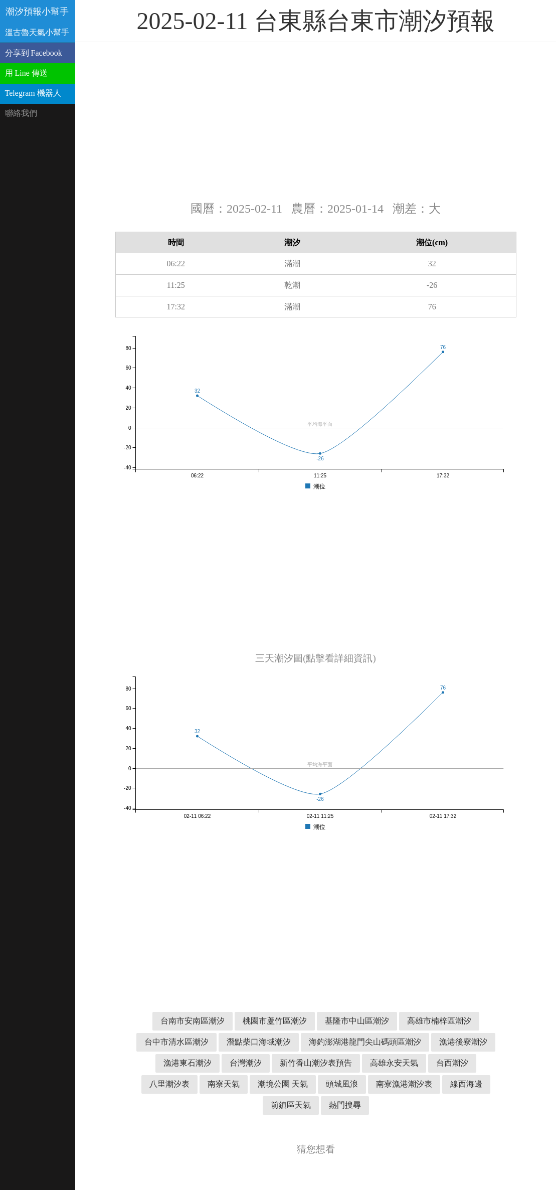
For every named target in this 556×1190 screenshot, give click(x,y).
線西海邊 (466, 1084)
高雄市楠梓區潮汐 (439, 1020)
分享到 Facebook (33, 53)
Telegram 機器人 (33, 93)
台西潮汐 (452, 1063)
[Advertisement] (315, 120)
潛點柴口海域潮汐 (259, 1042)
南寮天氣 (224, 1084)
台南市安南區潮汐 (192, 1020)
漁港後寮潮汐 (463, 1042)
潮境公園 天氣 (283, 1084)
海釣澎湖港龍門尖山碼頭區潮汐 (365, 1042)
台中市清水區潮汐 (176, 1042)
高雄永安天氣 (394, 1063)
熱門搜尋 (345, 1105)
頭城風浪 (342, 1084)
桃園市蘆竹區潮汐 (275, 1020)
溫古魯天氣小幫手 (37, 32)
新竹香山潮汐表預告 (316, 1063)
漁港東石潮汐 (187, 1063)
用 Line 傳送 (26, 73)
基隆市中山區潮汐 (357, 1020)
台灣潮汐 (246, 1063)
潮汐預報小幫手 (37, 12)
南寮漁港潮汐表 (404, 1084)
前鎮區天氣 (291, 1105)
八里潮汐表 (169, 1084)
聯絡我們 (21, 113)
